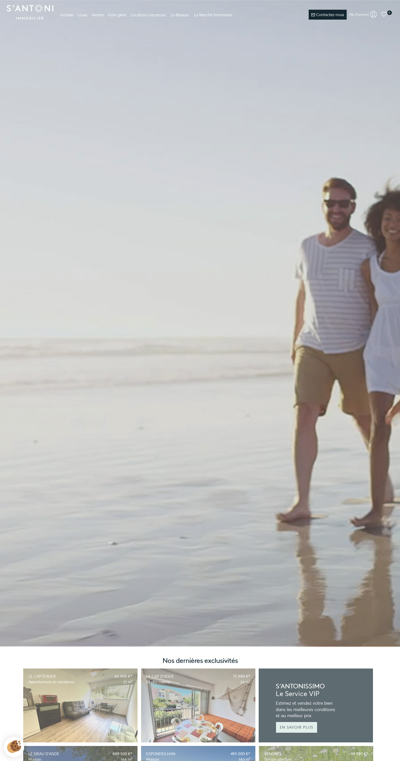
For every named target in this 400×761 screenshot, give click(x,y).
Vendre (98, 14)
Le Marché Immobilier (213, 14)
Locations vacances (148, 14)
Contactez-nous (327, 14)
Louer (83, 14)
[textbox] (147, 115)
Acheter (67, 14)
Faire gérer (117, 14)
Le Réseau (180, 14)
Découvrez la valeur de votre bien (69, 77)
